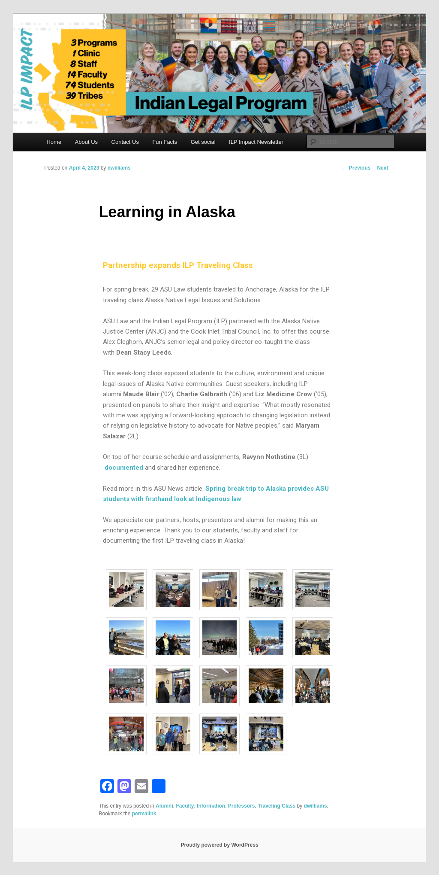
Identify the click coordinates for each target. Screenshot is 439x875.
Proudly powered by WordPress (219, 845)
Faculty (185, 806)
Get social (203, 142)
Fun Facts (164, 142)
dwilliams (119, 168)
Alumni (164, 806)
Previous (356, 168)
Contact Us (125, 142)
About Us (86, 142)
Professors (241, 806)
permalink (144, 814)
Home (53, 142)
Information (211, 806)
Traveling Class (276, 806)
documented (124, 467)
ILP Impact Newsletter (256, 142)
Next (385, 168)
